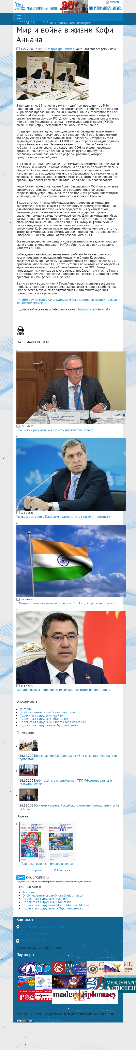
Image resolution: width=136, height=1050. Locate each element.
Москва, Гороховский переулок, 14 (45, 927)
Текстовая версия (33, 864)
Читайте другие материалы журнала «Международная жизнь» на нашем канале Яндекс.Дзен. (68, 301)
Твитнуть (25, 709)
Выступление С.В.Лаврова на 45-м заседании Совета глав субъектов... (68, 757)
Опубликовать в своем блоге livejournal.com (50, 712)
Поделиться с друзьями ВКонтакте (43, 719)
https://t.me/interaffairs (94, 309)
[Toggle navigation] (19, 17)
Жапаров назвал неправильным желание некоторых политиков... (63, 690)
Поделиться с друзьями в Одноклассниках (49, 725)
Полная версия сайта (31, 1004)
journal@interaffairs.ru (32, 934)
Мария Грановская (61, 49)
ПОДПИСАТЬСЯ (30, 887)
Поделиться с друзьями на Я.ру (41, 715)
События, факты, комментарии (67, 22)
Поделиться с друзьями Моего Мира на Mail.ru (52, 722)
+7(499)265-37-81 (32, 940)
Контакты (24, 919)
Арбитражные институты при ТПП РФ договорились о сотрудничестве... (65, 782)
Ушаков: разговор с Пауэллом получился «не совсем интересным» (63, 516)
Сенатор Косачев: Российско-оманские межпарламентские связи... (69, 807)
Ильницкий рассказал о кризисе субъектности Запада (54, 430)
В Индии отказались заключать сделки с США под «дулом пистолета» (65, 603)
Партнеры (25, 954)
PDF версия (34, 870)
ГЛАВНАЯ (27, 22)
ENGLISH (112, 2)
